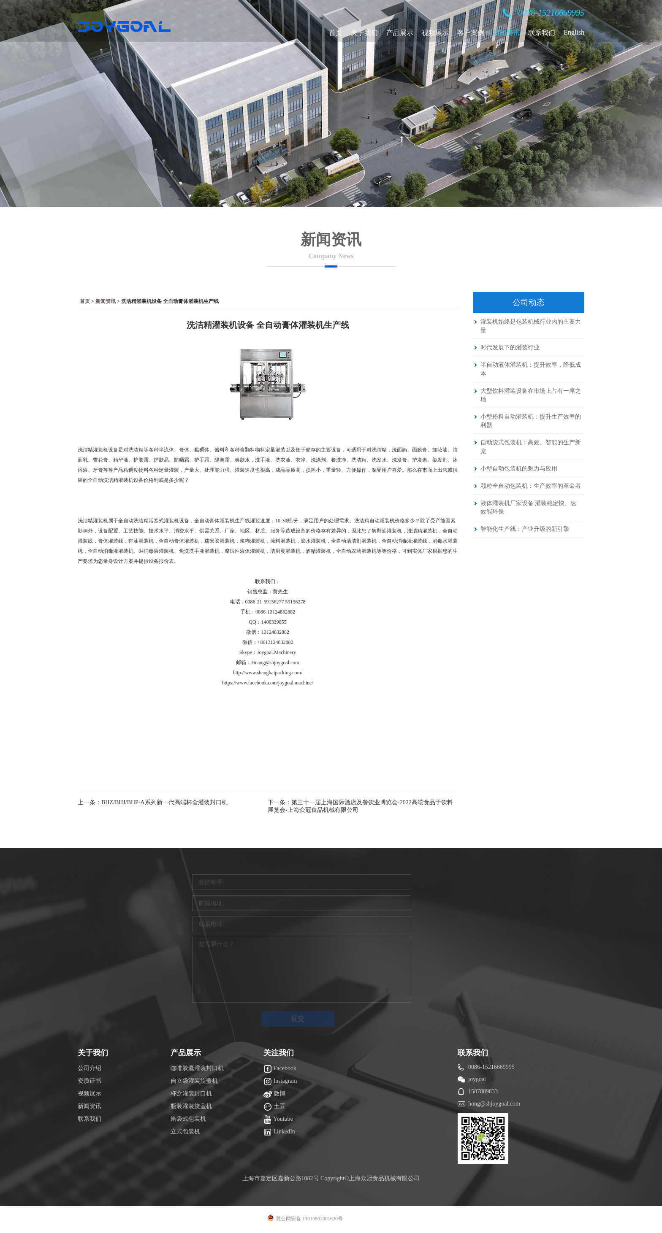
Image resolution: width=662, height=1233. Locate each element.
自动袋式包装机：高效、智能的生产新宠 (530, 446)
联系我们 (541, 32)
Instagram (280, 1081)
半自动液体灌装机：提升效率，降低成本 (530, 368)
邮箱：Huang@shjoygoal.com (267, 662)
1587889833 (483, 1091)
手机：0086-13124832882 (267, 612)
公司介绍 (89, 1068)
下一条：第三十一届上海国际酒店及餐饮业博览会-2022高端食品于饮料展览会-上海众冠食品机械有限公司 (360, 806)
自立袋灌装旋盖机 (194, 1081)
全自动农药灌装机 (356, 551)
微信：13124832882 (267, 632)
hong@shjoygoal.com (494, 1104)
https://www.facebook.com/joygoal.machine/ (267, 683)
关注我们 (278, 1053)
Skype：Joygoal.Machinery (267, 652)
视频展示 (435, 32)
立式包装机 (185, 1131)
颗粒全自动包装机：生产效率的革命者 (530, 485)
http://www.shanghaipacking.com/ (268, 673)
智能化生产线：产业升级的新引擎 (524, 528)
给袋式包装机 (188, 1119)
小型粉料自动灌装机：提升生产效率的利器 (530, 420)
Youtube (278, 1119)
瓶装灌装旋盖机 (191, 1106)
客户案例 (470, 32)
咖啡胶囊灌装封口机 (197, 1068)
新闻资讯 (506, 32)
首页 (335, 32)
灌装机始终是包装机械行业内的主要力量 (530, 325)
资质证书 (89, 1081)
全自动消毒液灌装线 (404, 541)
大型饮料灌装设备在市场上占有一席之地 (530, 395)
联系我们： (267, 581)
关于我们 (364, 32)
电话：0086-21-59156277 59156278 (268, 602)
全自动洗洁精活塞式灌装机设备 (153, 521)
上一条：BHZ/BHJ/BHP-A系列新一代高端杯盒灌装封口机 (153, 802)
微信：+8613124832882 (267, 642)
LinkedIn (279, 1132)
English (574, 32)
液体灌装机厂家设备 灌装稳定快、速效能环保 (528, 507)
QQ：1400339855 (267, 622)
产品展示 (399, 32)
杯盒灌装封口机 (191, 1093)
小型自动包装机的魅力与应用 (518, 468)
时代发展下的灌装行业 (510, 347)
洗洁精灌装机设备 (98, 450)
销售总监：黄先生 (267, 592)
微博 (274, 1094)
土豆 (274, 1107)
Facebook (279, 1069)
